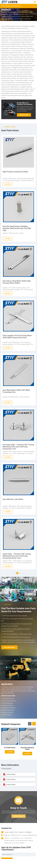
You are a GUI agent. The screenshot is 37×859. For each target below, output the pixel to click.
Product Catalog (10, 774)
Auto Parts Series (16, 6)
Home (2, 6)
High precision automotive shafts (15, 172)
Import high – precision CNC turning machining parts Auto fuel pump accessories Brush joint (17, 556)
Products (7, 6)
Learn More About (9, 647)
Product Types (10, 127)
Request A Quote (23, 115)
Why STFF (8, 604)
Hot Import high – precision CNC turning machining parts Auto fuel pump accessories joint (18, 447)
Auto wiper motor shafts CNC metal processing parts (16, 391)
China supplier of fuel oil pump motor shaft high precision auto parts (17, 337)
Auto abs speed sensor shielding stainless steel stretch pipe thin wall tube (17, 228)
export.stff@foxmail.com (14, 835)
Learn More (7, 184)
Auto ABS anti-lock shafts (13, 499)
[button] (34, 723)
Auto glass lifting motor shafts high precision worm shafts (17, 282)
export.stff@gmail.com (30, 835)
